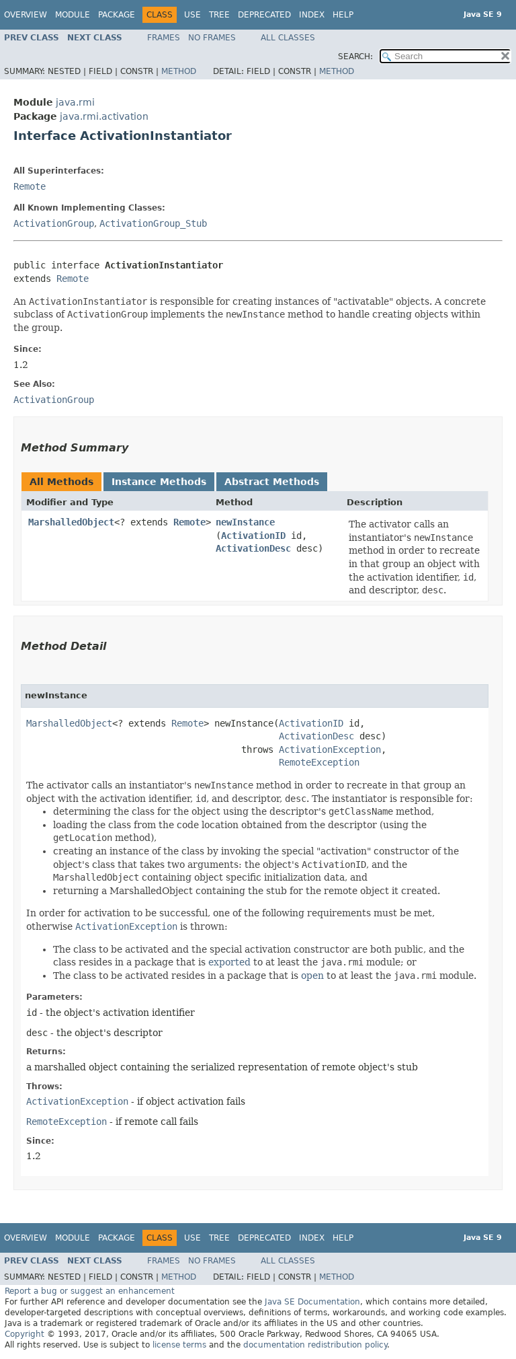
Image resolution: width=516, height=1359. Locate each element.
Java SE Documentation (312, 1302)
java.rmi (75, 102)
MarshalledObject (71, 522)
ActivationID (253, 535)
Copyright (24, 1334)
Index (312, 15)
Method (178, 71)
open (312, 975)
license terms (179, 1345)
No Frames (212, 37)
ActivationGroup (53, 223)
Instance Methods (159, 481)
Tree (219, 15)
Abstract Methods (271, 481)
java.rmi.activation (104, 116)
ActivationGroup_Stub (153, 223)
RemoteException (319, 762)
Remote (29, 186)
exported (229, 962)
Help (343, 15)
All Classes (288, 37)
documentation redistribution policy (315, 1345)
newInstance (245, 522)
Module (72, 15)
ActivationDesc (253, 548)
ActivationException (330, 749)
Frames (163, 37)
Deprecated (264, 15)
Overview (25, 15)
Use (192, 15)
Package (116, 15)
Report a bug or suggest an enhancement (90, 1291)
